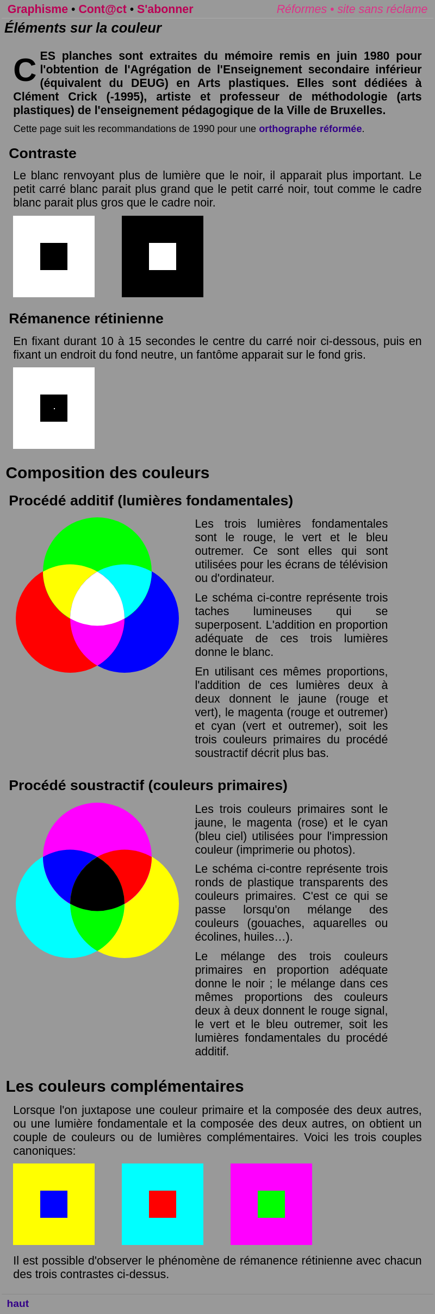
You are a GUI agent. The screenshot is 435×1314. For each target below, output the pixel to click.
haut (18, 1303)
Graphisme (38, 9)
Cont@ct (102, 9)
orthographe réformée (310, 128)
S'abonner (165, 9)
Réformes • (307, 9)
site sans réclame (382, 9)
